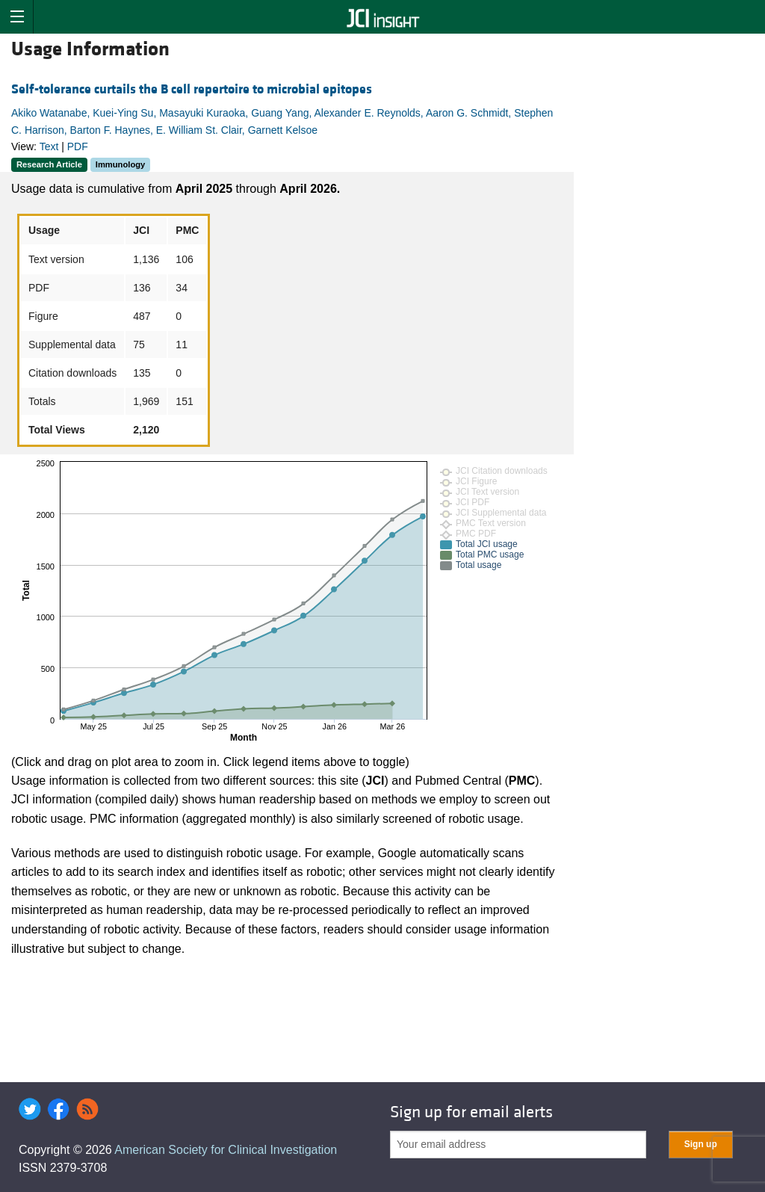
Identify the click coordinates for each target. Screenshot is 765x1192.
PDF (77, 146)
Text (49, 146)
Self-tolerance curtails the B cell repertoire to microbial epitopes (191, 89)
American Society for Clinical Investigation (225, 1149)
